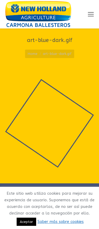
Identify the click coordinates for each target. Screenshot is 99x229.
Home (32, 54)
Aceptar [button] (26, 222)
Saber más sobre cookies (60, 221)
